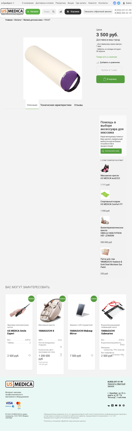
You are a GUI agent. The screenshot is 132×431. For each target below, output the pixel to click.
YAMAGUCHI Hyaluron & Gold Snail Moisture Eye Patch (113, 263)
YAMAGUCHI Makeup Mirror (81, 332)
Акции (71, 3)
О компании (28, 3)
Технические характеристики (55, 105)
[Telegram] (118, 3)
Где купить (81, 3)
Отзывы (78, 105)
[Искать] (53, 11)
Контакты (103, 3)
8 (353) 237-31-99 (123, 10)
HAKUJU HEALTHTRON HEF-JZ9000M (113, 231)
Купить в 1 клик (109, 70)
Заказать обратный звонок (98, 11)
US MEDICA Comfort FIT (113, 202)
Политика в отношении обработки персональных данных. (65, 421)
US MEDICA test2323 (113, 177)
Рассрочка (61, 3)
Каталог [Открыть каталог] (33, 11)
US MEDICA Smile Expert (16, 332)
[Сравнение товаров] (61, 11)
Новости (92, 3)
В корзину (110, 79)
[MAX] (114, 3)
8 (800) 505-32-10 (123, 13)
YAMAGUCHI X (46, 330)
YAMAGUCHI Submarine (108, 332)
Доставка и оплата (44, 3)
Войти (126, 3)
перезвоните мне (110, 151)
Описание (32, 105)
